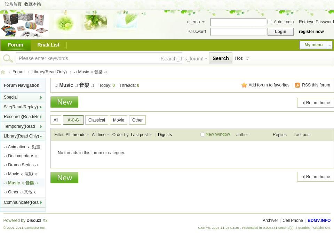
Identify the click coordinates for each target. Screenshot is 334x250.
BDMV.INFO (3, 72)
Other (137, 120)
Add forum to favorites (268, 85)
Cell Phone (293, 220)
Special (10, 97)
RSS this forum (316, 85)
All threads (76, 134)
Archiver (270, 220)
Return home (318, 102)
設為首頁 (13, 4)
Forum (15, 45)
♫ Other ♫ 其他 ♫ (20, 192)
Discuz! (33, 220)
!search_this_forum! (182, 58)
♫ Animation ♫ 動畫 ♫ (22, 147)
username (193, 22)
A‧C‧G (73, 120)
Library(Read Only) (49, 71)
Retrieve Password (316, 21)
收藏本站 (32, 4)
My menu (313, 44)
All (56, 120)
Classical (96, 120)
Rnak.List (48, 45)
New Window (218, 134)
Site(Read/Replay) (21, 107)
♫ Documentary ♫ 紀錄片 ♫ (20, 156)
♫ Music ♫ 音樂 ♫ (90, 71)
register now (311, 31)
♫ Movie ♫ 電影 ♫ (20, 174)
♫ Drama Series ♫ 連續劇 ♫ (21, 165)
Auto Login (281, 21)
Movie (118, 120)
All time (98, 134)
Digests (165, 134)
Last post (139, 134)
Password (197, 31)
